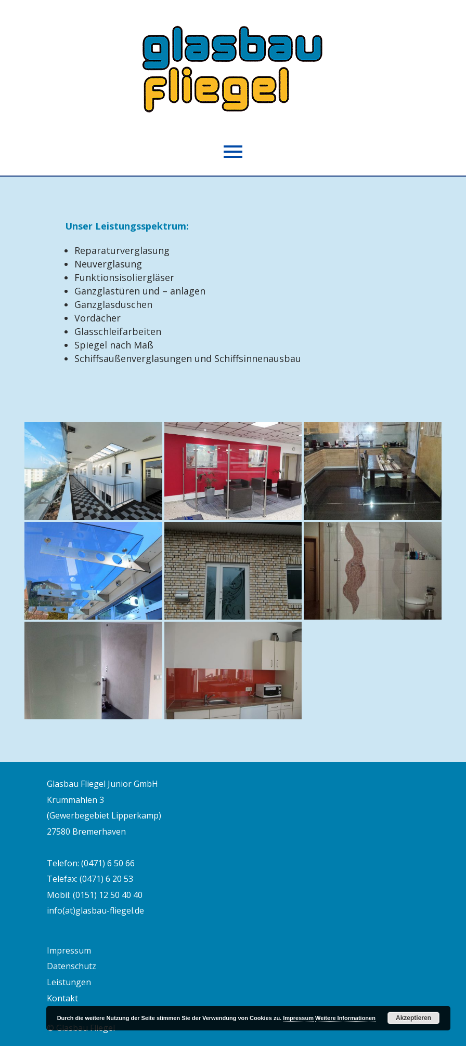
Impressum (69, 950)
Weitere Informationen (345, 1018)
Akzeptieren (413, 1018)
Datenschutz (71, 966)
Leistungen (69, 982)
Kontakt (62, 998)
